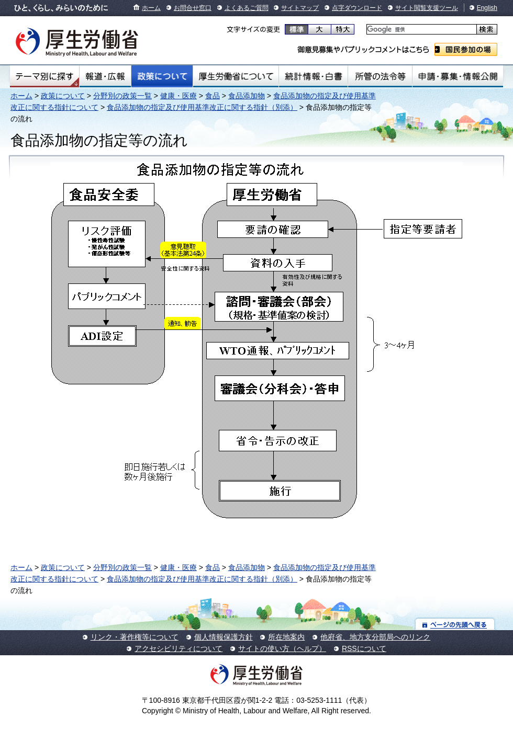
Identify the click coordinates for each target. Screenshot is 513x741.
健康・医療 (178, 96)
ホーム (151, 8)
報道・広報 (105, 76)
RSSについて (364, 648)
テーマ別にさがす (44, 76)
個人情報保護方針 (223, 637)
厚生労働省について (236, 76)
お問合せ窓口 (192, 8)
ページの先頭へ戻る (455, 624)
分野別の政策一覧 (122, 96)
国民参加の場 (465, 49)
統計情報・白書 (313, 76)
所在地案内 (286, 637)
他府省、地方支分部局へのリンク (375, 637)
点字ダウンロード (357, 8)
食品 (212, 96)
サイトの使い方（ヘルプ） (282, 648)
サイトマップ (300, 8)
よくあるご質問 (247, 8)
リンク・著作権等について (135, 637)
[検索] (420, 29)
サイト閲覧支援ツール (426, 8)
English (487, 8)
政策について (162, 76)
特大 (342, 29)
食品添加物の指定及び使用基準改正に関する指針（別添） (202, 107)
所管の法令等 (379, 76)
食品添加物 (246, 96)
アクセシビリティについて (178, 648)
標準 (296, 29)
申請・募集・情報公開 (457, 76)
